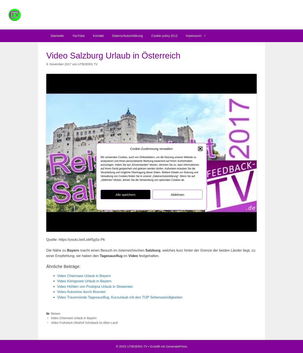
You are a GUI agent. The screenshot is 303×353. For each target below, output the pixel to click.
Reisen (55, 313)
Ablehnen (177, 194)
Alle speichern (125, 194)
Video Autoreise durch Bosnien (81, 292)
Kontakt (98, 35)
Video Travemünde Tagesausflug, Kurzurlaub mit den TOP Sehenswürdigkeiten (119, 297)
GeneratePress (176, 346)
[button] (200, 149)
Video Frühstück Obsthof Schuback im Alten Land (84, 322)
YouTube (78, 35)
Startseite (57, 35)
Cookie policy (130, 204)
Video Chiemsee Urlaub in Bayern (84, 276)
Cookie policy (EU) (164, 35)
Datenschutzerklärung (153, 204)
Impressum (173, 204)
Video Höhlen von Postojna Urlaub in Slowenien (95, 287)
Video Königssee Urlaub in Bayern (84, 281)
